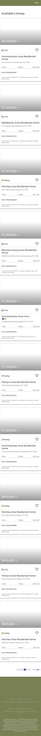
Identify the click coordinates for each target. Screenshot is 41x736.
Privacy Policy (27, 708)
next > (38, 669)
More (37, 3)
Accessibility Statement (14, 711)
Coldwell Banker (16, 699)
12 (34, 669)
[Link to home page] (3, 3)
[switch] (36, 49)
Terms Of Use (13, 708)
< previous (19, 669)
